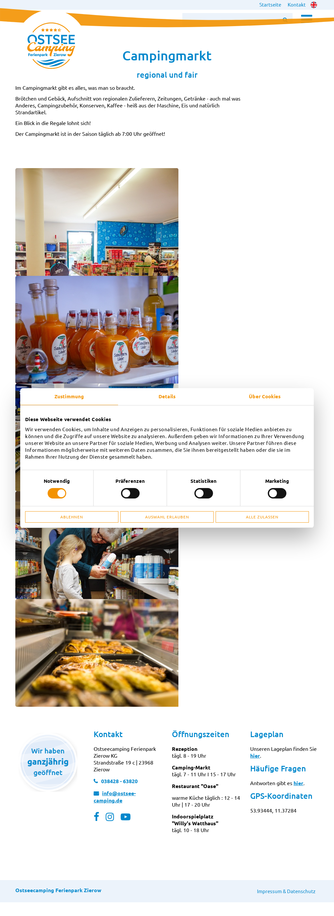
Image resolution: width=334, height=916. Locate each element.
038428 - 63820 (119, 794)
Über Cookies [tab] (265, 396)
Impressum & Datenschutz (286, 905)
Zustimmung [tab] (69, 396)
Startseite (270, 4)
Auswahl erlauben (167, 516)
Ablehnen (71, 516)
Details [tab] (167, 396)
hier (255, 769)
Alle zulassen (262, 516)
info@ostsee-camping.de (115, 810)
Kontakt (297, 4)
